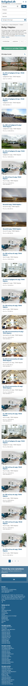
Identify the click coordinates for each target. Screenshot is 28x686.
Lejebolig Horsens (5, 682)
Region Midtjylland (14, 24)
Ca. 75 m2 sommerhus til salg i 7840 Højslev (13, 387)
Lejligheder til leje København (8, 671)
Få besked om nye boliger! (23, 2)
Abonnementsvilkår (6, 610)
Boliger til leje (4, 674)
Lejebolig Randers (5, 649)
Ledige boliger (4, 24)
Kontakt (3, 607)
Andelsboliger (6, 41)
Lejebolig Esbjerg (5, 660)
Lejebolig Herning (5, 667)
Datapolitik (4, 611)
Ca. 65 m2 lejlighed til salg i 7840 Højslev (14, 280)
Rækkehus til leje (5, 630)
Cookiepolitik (4, 613)
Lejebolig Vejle (5, 658)
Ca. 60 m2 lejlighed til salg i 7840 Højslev (14, 441)
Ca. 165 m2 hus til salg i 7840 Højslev (12, 254)
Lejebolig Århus (5, 639)
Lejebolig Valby (5, 675)
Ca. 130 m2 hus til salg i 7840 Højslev (12, 550)
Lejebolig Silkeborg (6, 656)
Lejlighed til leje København (8, 629)
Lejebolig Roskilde (6, 663)
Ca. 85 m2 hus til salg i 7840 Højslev (12, 177)
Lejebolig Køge (5, 640)
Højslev (21, 24)
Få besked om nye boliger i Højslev (14, 48)
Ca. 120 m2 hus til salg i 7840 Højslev (12, 306)
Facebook (2, 602)
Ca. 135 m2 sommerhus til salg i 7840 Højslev (13, 332)
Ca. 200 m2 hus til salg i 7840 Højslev (12, 522)
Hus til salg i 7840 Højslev (10, 180)
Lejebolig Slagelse (6, 652)
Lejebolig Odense (5, 632)
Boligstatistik (4, 618)
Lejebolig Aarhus (5, 641)
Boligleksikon (4, 617)
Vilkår (2, 609)
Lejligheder (15, 41)
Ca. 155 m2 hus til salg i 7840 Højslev (12, 495)
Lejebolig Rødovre (6, 673)
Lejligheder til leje (5, 637)
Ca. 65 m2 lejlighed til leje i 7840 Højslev (13, 73)
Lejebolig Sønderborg (6, 681)
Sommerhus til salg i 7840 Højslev (13, 335)
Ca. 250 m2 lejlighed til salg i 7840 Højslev (12, 125)
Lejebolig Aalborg (5, 634)
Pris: (4, 130)
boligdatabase (19, 3)
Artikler (3, 614)
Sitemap (3, 621)
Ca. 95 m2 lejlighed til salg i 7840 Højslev (14, 151)
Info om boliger (5, 619)
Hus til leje (4, 628)
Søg (24, 6)
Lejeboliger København (7, 668)
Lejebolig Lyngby (5, 655)
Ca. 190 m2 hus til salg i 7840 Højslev (12, 414)
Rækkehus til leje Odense (7, 679)
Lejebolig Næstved (6, 636)
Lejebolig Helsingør (6, 670)
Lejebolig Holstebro (6, 677)
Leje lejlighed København (7, 648)
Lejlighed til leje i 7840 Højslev (12, 76)
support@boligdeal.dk (7, 590)
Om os (3, 606)
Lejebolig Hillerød (5, 633)
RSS (2, 622)
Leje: (4, 78)
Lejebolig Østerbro (6, 678)
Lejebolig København (6, 626)
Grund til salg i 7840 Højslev (12, 204)
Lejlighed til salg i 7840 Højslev (12, 128)
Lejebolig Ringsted (6, 659)
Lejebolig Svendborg (6, 647)
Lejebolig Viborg (5, 651)
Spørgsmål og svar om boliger (9, 615)
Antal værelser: (6, 104)
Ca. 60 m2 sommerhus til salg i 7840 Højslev (13, 359)
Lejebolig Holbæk (5, 643)
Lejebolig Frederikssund (7, 653)
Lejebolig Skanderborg (7, 683)
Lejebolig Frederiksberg (7, 662)
